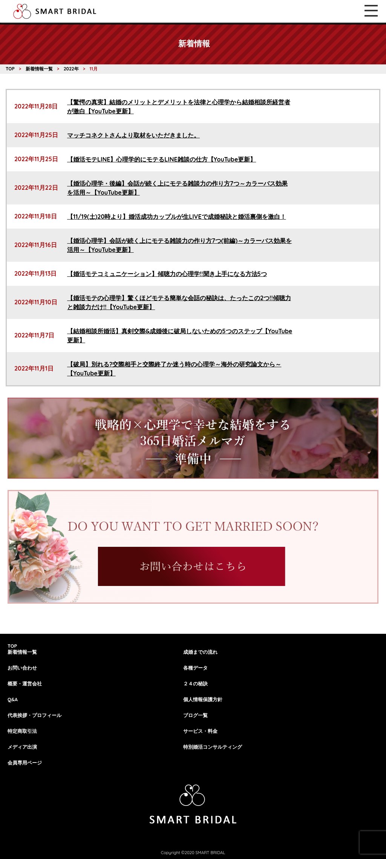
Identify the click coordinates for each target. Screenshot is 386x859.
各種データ (195, 668)
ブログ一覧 (195, 715)
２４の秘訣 (195, 683)
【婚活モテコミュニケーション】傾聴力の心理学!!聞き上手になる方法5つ (167, 274)
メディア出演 (22, 747)
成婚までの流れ (200, 652)
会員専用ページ (25, 763)
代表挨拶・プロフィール (34, 715)
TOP (12, 646)
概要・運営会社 (25, 683)
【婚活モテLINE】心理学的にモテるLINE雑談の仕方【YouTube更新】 (161, 159)
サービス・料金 (200, 731)
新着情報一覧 (22, 652)
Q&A (13, 699)
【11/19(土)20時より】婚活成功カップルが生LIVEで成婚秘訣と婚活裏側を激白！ (176, 216)
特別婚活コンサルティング (212, 747)
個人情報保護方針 (202, 699)
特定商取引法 (22, 731)
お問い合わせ (22, 668)
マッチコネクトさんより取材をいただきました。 (133, 135)
